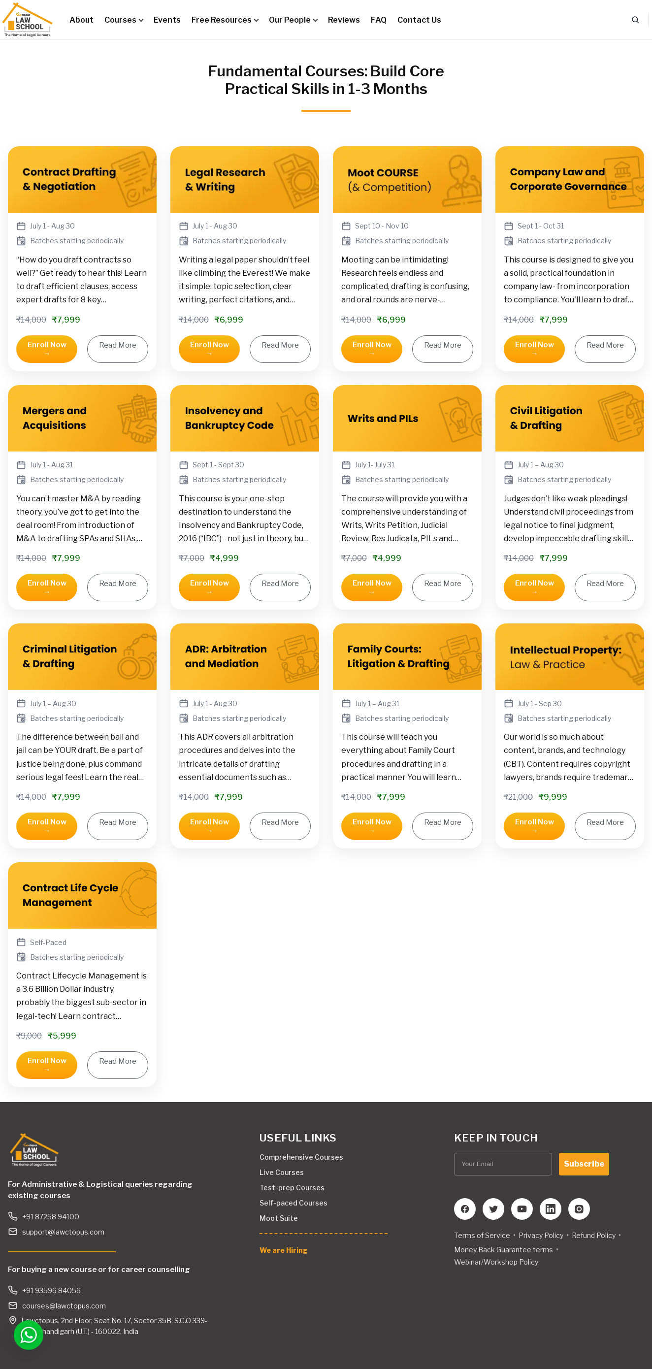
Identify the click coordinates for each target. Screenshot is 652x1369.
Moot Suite (279, 1218)
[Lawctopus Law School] (27, 19)
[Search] (635, 19)
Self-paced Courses (293, 1203)
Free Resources (225, 20)
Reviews (344, 20)
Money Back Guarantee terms (503, 1249)
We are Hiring (284, 1250)
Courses (123, 20)
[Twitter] (493, 1209)
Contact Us (419, 20)
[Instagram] (579, 1209)
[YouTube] (522, 1209)
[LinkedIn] (550, 1209)
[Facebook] (465, 1209)
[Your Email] (503, 1164)
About (81, 20)
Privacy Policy (541, 1235)
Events (167, 20)
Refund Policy (594, 1235)
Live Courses (282, 1172)
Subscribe (584, 1164)
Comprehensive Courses (301, 1157)
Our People (293, 20)
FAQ (379, 20)
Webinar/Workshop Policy (496, 1262)
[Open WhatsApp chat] (25, 1334)
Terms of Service (482, 1235)
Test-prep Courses (292, 1187)
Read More (117, 345)
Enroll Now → (47, 349)
